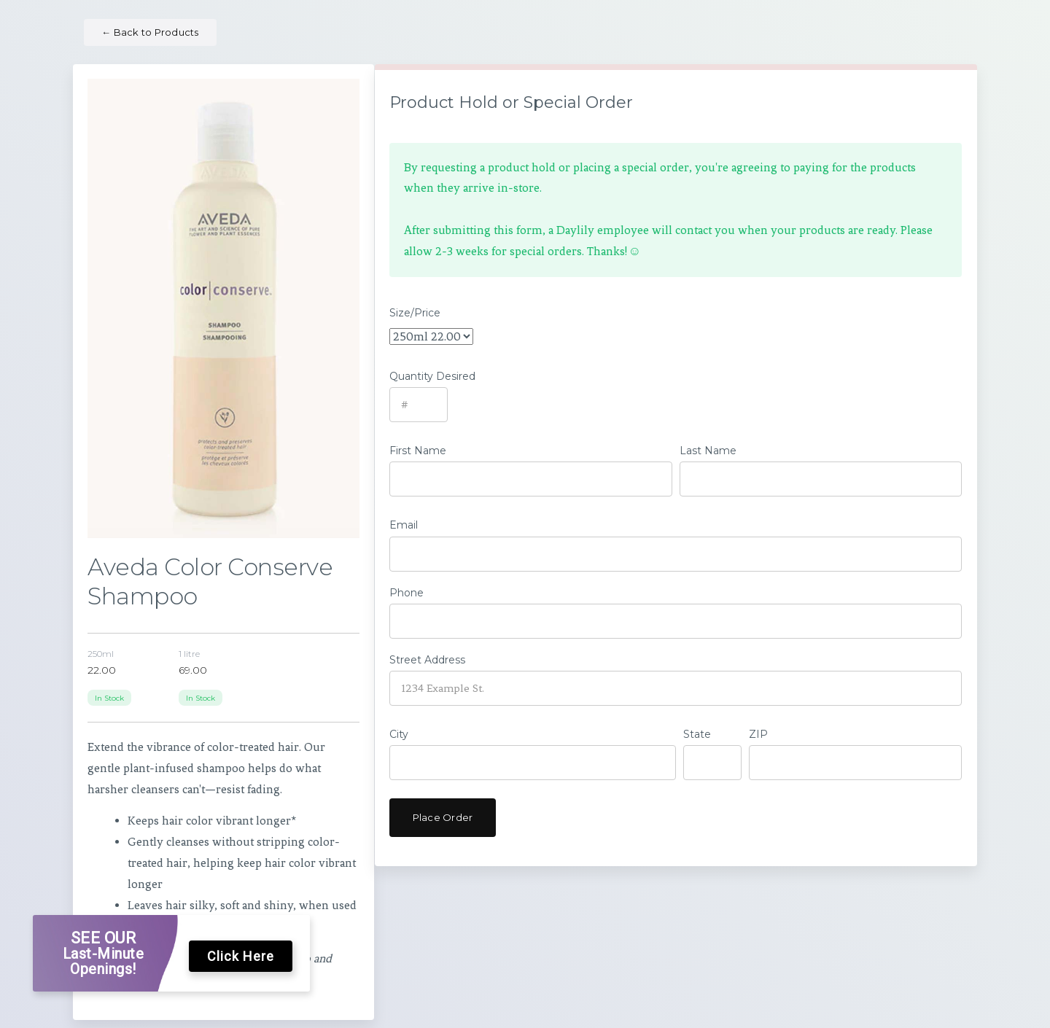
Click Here (240, 956)
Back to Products (150, 32)
